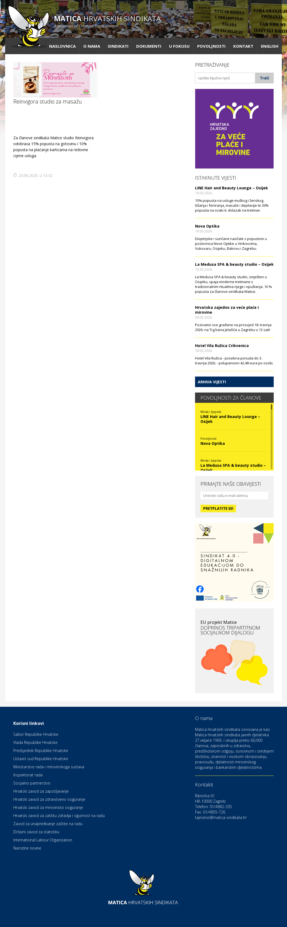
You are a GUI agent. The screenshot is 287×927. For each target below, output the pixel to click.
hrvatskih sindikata (107, 21)
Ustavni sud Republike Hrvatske (40, 758)
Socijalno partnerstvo (31, 783)
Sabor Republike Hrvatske (35, 734)
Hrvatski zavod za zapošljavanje (41, 791)
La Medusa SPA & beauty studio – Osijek (234, 264)
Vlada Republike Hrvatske (35, 742)
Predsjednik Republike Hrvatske (40, 750)
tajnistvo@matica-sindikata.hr (221, 817)
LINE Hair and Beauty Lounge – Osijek (231, 187)
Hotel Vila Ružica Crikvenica (222, 345)
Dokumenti (148, 46)
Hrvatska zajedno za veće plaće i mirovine (227, 310)
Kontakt (243, 46)
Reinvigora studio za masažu (47, 101)
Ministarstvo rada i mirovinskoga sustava (48, 766)
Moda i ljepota (210, 412)
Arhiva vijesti (212, 381)
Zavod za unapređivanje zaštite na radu (47, 823)
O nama (91, 46)
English (269, 46)
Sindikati (118, 46)
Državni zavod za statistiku (36, 831)
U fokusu (179, 46)
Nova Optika (207, 226)
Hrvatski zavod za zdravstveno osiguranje (49, 799)
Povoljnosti (211, 46)
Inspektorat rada (28, 774)
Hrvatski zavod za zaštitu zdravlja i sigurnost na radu (59, 815)
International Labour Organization (42, 839)
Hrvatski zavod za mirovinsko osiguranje (48, 807)
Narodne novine (27, 848)
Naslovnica (62, 46)
